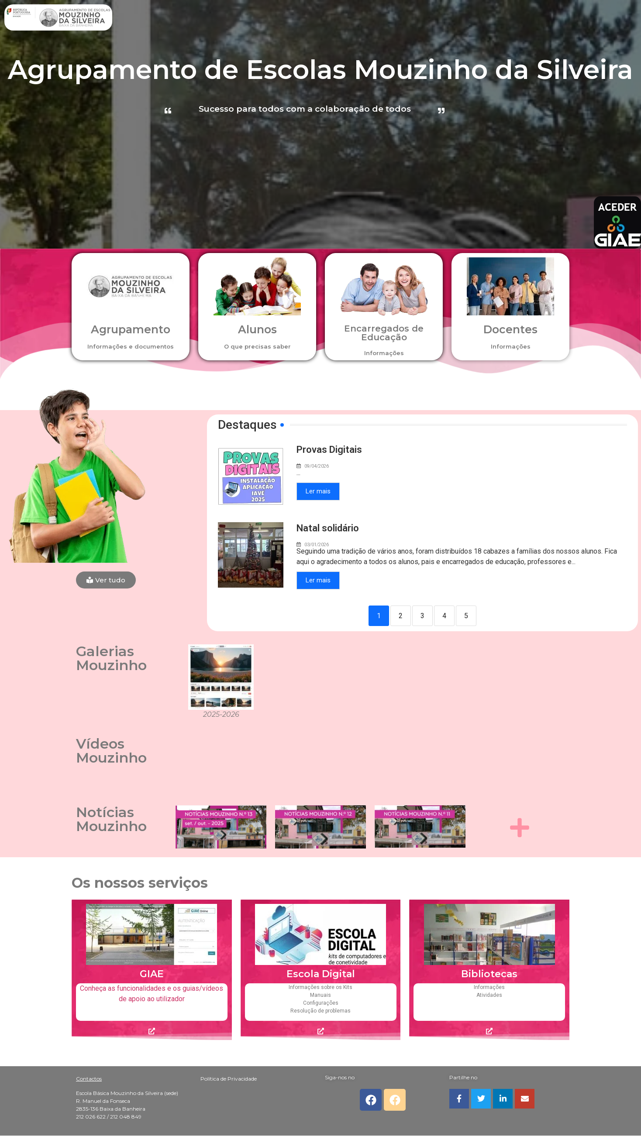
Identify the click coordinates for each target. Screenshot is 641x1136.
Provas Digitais (329, 449)
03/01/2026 (316, 544)
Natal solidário (327, 528)
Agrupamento (130, 329)
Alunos (257, 329)
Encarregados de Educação (384, 332)
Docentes (510, 329)
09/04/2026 (316, 466)
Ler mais (318, 491)
